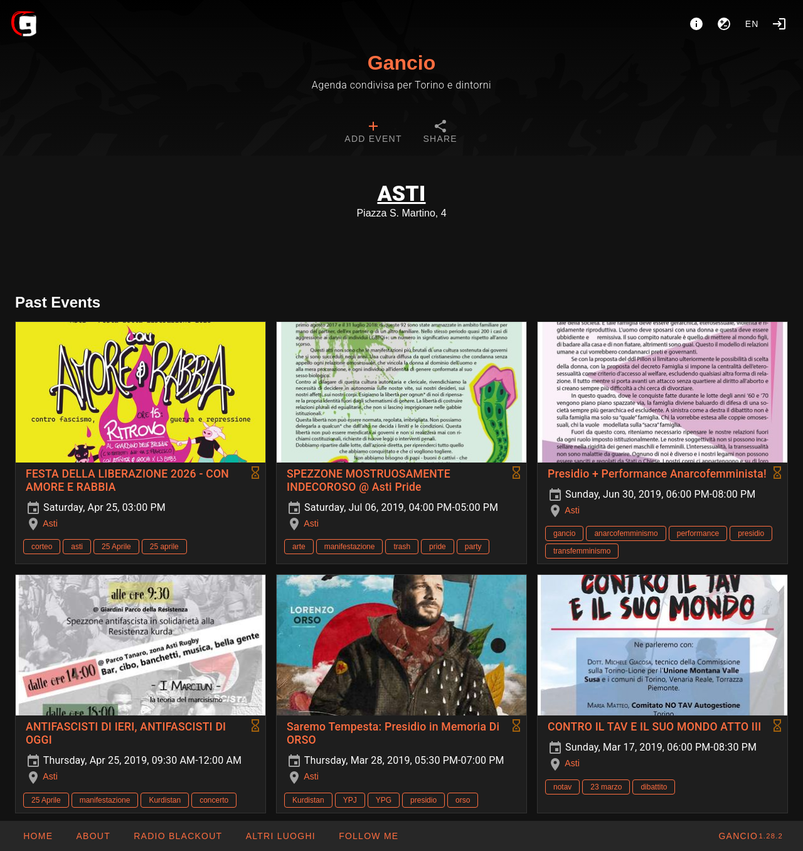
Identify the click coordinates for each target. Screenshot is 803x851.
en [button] (752, 24)
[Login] (779, 24)
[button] (280, 836)
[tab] (373, 133)
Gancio (401, 62)
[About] (696, 24)
